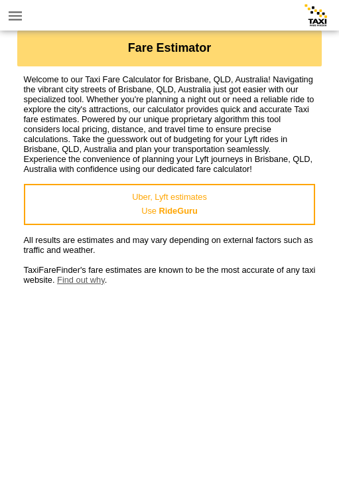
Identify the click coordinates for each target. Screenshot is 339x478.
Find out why (81, 280)
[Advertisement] (169, 378)
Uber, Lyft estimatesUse (169, 204)
